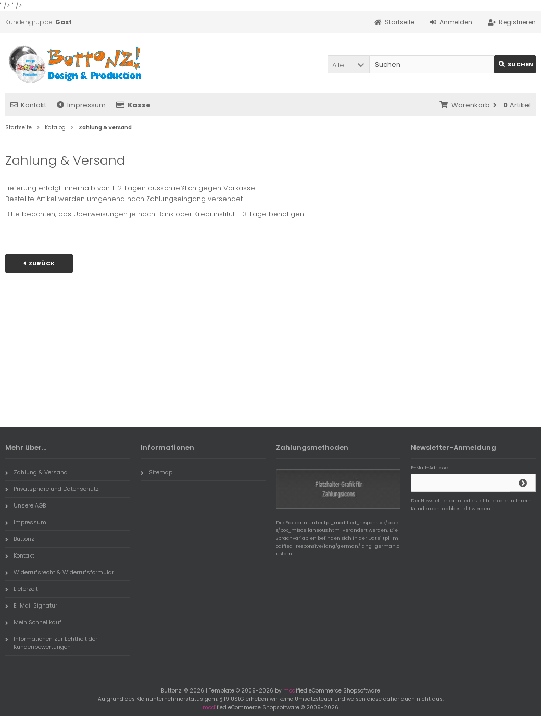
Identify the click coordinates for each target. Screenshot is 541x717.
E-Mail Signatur (31, 605)
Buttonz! (20, 539)
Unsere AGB (25, 505)
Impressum (81, 105)
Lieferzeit (21, 589)
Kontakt (28, 105)
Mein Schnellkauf (33, 622)
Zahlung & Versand (36, 472)
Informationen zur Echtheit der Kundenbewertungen (51, 643)
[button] (348, 64)
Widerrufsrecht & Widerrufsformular (59, 572)
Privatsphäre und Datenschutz (52, 489)
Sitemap (156, 472)
